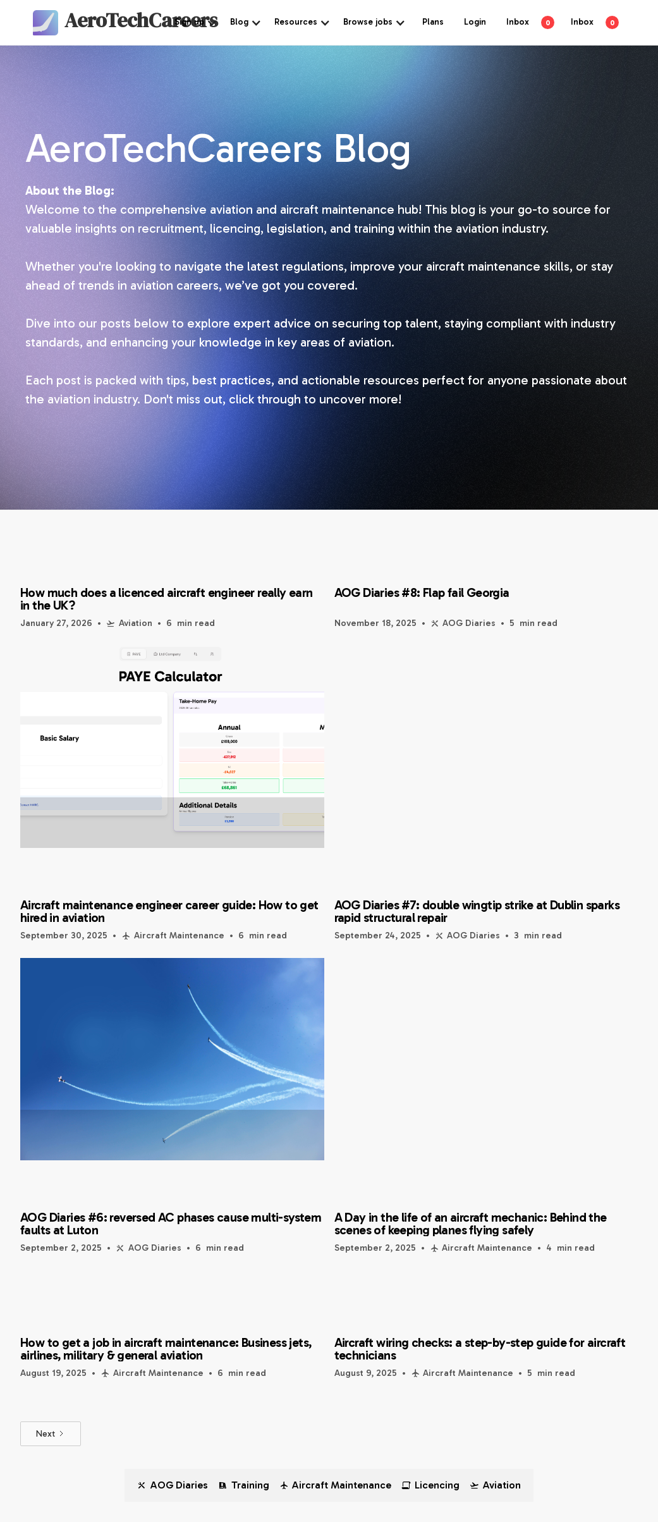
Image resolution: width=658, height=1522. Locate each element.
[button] (196, 23)
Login (475, 21)
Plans (433, 21)
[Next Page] (50, 1433)
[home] (83, 22)
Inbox (517, 21)
